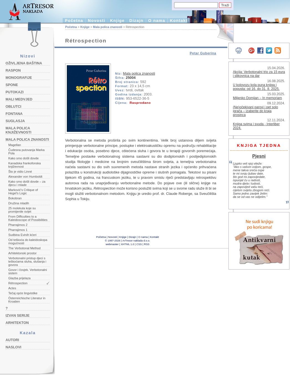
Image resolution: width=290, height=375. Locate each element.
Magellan (14, 145)
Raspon (13, 70)
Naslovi (13, 347)
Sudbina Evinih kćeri (22, 234)
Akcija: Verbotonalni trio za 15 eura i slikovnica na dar (259, 74)
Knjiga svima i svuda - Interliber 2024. (256, 126)
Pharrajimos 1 (17, 229)
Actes (12, 288)
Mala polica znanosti (27, 139)
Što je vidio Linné (20, 171)
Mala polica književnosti (18, 130)
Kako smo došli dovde (23, 158)
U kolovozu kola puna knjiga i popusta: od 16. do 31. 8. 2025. (256, 87)
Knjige (117, 20)
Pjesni (259, 155)
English (222, 32)
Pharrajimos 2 (17, 224)
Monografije (19, 77)
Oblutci (13, 106)
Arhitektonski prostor (22, 253)
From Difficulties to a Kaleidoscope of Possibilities (27, 218)
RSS (146, 244)
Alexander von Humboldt (25, 176)
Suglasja (15, 121)
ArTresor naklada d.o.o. (136, 240)
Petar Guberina (203, 53)
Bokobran (15, 198)
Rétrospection (17, 283)
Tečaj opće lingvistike (22, 293)
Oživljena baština (24, 63)
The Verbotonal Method (24, 248)
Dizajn (136, 20)
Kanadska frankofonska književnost (24, 165)
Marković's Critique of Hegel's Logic (23, 191)
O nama (156, 20)
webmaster (112, 244)
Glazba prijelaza (19, 278)
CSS (139, 244)
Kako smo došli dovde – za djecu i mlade (26, 183)
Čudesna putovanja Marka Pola (26, 151)
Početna (74, 20)
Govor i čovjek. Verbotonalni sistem (27, 271)
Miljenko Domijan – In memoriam (257, 98)
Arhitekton (17, 323)
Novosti (96, 20)
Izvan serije (18, 315)
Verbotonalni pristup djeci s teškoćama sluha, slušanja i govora (27, 261)
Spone (12, 85)
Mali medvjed (19, 99)
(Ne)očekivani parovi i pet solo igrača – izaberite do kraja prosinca (255, 111)
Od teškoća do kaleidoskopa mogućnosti (27, 241)
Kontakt (179, 20)
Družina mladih (18, 203)
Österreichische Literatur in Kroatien (26, 299)
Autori (12, 340)
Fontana (14, 114)
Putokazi (15, 92)
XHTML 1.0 (127, 244)
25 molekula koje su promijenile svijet (22, 210)
